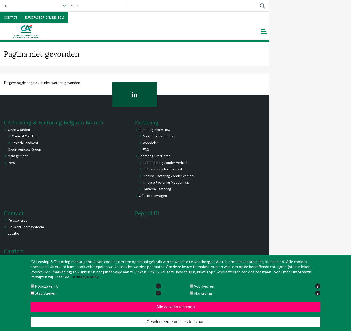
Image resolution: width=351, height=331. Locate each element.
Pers (11, 162)
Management (18, 156)
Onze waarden (19, 129)
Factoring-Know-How (154, 129)
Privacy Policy (86, 276)
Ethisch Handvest (25, 143)
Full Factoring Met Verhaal (162, 169)
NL (5, 6)
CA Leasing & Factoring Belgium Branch (53, 122)
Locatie (13, 233)
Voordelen (151, 143)
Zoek (262, 5)
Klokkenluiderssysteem (26, 227)
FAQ (146, 149)
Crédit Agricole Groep (24, 149)
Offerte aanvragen (153, 195)
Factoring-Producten (154, 156)
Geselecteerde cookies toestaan (176, 322)
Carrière (14, 251)
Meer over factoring (158, 136)
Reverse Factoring (157, 189)
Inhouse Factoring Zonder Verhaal (168, 176)
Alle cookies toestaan (175, 307)
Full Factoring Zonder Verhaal (165, 162)
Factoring (146, 122)
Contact (14, 213)
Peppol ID (147, 213)
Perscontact (17, 220)
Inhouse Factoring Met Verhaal (166, 182)
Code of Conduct (25, 136)
